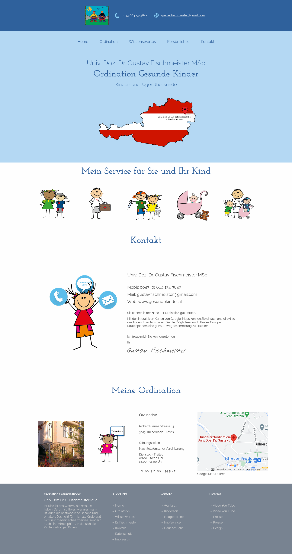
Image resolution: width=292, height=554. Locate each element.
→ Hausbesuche (172, 528)
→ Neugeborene (172, 517)
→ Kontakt (118, 528)
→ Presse (216, 517)
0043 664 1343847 (134, 15)
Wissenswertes (142, 41)
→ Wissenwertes (123, 517)
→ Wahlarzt (168, 505)
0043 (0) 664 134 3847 (160, 287)
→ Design (216, 528)
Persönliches (178, 41)
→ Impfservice (170, 522)
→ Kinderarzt (169, 511)
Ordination (109, 41)
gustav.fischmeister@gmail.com (183, 15)
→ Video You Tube (222, 505)
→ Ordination (120, 511)
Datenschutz (124, 534)
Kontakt (207, 41)
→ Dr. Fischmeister (124, 522)
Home (83, 41)
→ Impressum (121, 539)
